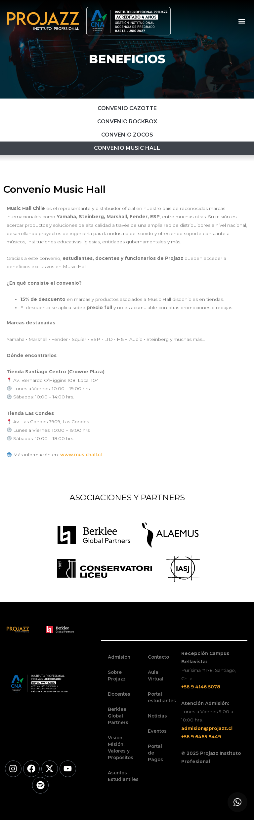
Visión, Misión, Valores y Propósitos (120, 747)
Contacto (158, 657)
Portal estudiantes (161, 697)
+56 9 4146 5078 (200, 686)
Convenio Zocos (127, 135)
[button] (241, 21)
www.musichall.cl (81, 454)
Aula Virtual (155, 675)
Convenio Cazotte (127, 108)
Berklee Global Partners (118, 716)
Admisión (119, 657)
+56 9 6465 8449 (201, 736)
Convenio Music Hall (127, 148)
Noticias (157, 715)
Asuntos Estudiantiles (121, 776)
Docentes (119, 694)
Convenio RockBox (127, 121)
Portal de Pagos (155, 753)
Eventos (157, 731)
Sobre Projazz (117, 675)
